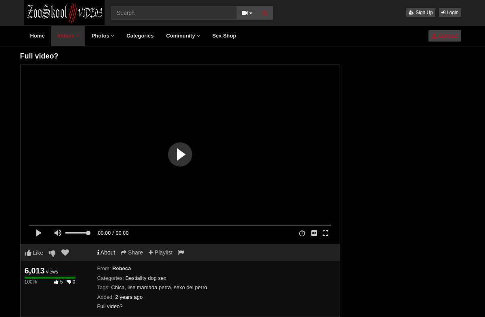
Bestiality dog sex (146, 278)
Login (450, 12)
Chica (117, 287)
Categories (139, 36)
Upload (445, 36)
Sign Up (421, 12)
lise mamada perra (149, 287)
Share (132, 252)
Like (34, 253)
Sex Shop (224, 36)
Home (37, 36)
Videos (68, 36)
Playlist (160, 252)
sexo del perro (190, 287)
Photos (103, 36)
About (106, 252)
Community (183, 36)
